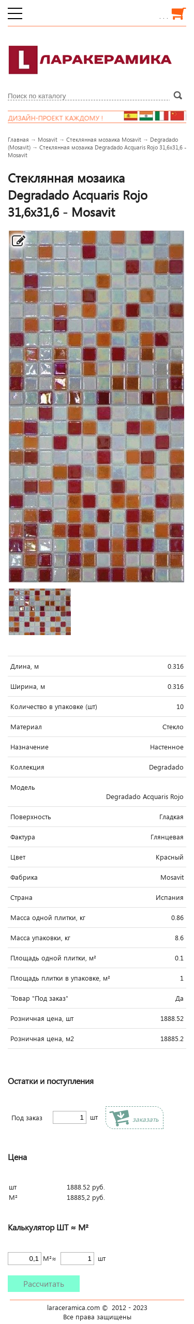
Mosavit (47, 139)
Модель (22, 787)
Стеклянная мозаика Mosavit (103, 139)
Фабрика (24, 877)
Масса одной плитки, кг (47, 917)
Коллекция (27, 767)
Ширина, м (27, 686)
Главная (18, 139)
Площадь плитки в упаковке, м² (60, 978)
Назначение (29, 746)
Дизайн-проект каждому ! (61, 118)
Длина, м (24, 666)
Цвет (17, 857)
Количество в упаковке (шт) (53, 706)
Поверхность (30, 816)
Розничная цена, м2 (42, 1038)
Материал (26, 726)
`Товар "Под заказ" (39, 998)
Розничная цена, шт (41, 1018)
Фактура (22, 836)
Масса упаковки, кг (40, 937)
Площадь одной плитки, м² (53, 957)
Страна (21, 897)
